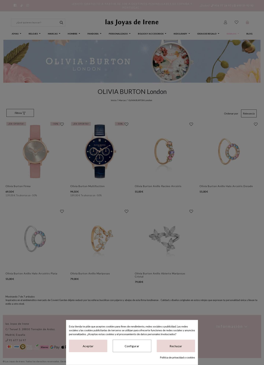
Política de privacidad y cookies (177, 357)
